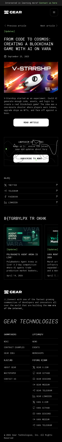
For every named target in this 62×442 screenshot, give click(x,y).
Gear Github (41, 373)
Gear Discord (41, 378)
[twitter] (31, 185)
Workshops (38, 353)
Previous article (15, 25)
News (34, 341)
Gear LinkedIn (42, 396)
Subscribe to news (31, 158)
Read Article (31, 122)
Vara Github (41, 407)
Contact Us (10, 379)
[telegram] (31, 191)
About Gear (10, 367)
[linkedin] (31, 202)
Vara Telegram (42, 425)
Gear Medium (41, 384)
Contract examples (14, 347)
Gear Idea (9, 353)
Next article (49, 25)
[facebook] (31, 196)
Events (36, 347)
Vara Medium (40, 419)
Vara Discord (41, 413)
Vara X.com (40, 401)
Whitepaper (10, 373)
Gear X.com (40, 367)
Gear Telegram (42, 390)
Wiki (6, 341)
